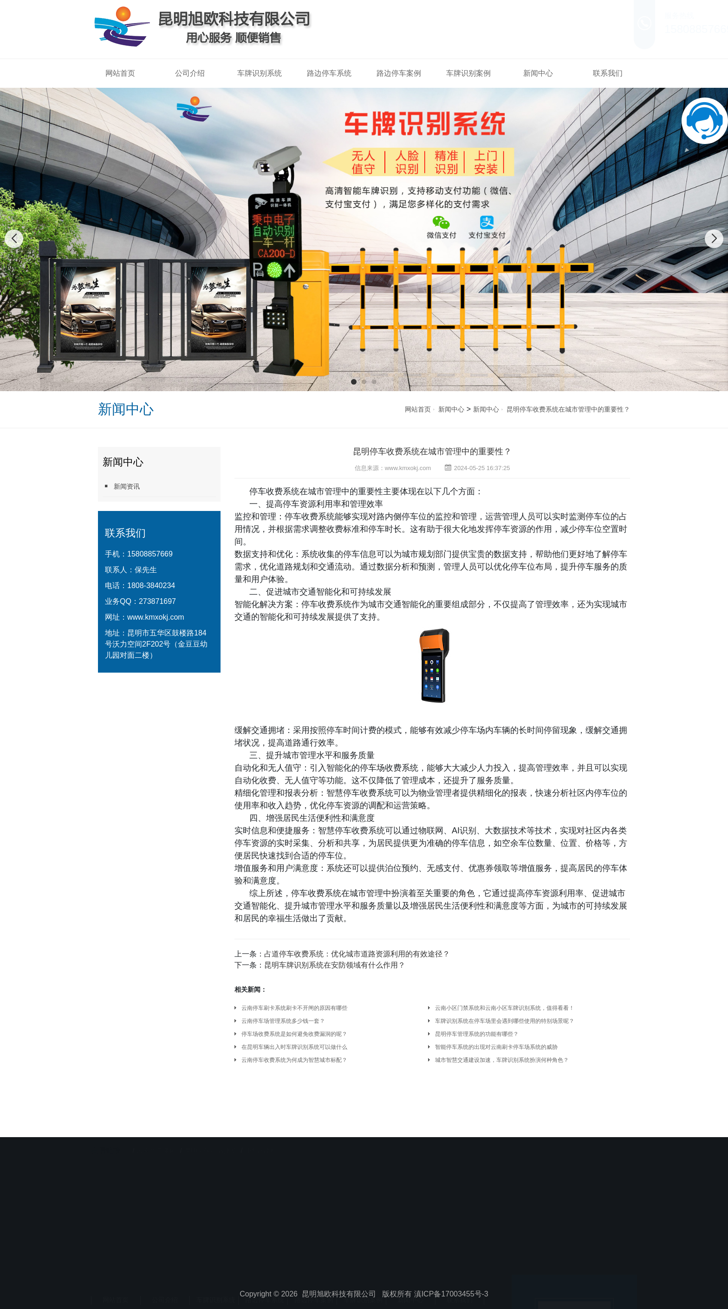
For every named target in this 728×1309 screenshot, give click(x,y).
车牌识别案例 (468, 73)
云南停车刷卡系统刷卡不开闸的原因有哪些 (294, 1008)
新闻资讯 (121, 486)
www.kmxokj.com (155, 617)
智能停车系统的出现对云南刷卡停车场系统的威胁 (496, 1047)
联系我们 (608, 73)
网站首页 (120, 73)
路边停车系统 (329, 73)
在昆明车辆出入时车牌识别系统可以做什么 (294, 1047)
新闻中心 (538, 73)
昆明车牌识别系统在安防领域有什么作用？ (334, 965)
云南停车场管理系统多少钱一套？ (283, 1021)
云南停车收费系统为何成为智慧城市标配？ (294, 1060)
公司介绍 (190, 73)
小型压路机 (261, 1137)
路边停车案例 (399, 73)
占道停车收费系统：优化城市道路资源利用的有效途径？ (357, 954)
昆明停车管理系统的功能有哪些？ (477, 1034)
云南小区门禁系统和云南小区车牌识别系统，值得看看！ (504, 1008)
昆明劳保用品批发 (210, 1137)
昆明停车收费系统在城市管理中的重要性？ (568, 409)
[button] (354, 382)
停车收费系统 (274, 491)
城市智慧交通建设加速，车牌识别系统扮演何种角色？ (502, 1060)
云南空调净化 (156, 1137)
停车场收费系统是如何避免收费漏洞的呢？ (294, 1034)
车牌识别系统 (259, 73)
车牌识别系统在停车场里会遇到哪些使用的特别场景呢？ (504, 1021)
